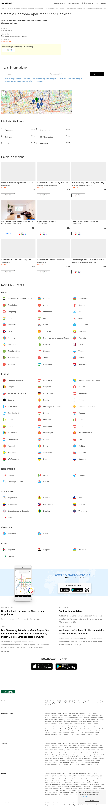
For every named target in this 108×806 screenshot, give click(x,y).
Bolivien (55, 732)
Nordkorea (48, 721)
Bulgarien (95, 721)
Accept (92, 800)
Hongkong (48, 715)
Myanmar (54, 717)
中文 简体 (65, 701)
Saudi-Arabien (53, 719)
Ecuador (81, 732)
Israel (61, 715)
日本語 (47, 701)
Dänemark (77, 723)
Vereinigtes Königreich (58, 725)
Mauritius (89, 734)
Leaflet (46, 113)
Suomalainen (87, 703)
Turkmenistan (75, 719)
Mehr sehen (39, 81)
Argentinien (48, 732)
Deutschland (68, 723)
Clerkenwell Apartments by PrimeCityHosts (55, 183)
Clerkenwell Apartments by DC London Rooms (21, 221)
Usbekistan (100, 719)
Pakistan (100, 717)
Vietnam (93, 719)
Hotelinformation (73, 3)
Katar (46, 719)
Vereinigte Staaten (89, 731)
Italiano (80, 703)
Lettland (72, 727)
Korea (88, 715)
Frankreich (48, 725)
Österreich (67, 721)
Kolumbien (66, 732)
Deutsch (67, 703)
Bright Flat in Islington (46, 221)
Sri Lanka (47, 717)
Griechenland (83, 725)
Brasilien (47, 734)
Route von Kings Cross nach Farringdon (17, 78)
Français (61, 703)
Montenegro (87, 727)
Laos (101, 715)
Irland (102, 725)
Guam (71, 734)
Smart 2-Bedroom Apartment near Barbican (36, 14)
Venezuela (54, 734)
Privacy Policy (84, 796)
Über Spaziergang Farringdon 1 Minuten (14, 36)
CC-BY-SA (68, 113)
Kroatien (96, 725)
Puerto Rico (74, 732)
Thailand (67, 719)
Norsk (93, 703)
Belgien (89, 721)
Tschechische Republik (57, 723)
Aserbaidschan (73, 713)
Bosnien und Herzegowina (78, 721)
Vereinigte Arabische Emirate (53, 713)
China (89, 713)
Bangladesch (82, 713)
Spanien (89, 723)
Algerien (77, 734)
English (52, 701)
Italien (53, 727)
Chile (60, 732)
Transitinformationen (58, 3)
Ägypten (83, 734)
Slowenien (94, 729)
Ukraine (56, 731)
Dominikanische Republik (92, 732)
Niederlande (48, 729)
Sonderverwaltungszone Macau (74, 717)
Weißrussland (48, 731)
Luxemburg (65, 727)
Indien (66, 715)
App (97, 3)
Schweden (87, 729)
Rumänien (74, 729)
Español (73, 703)
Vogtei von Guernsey (72, 725)
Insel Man (47, 727)
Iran (70, 715)
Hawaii (98, 731)
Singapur (61, 719)
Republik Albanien (57, 721)
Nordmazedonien (96, 727)
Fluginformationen (87, 3)
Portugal (67, 729)
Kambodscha (81, 715)
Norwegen (56, 729)
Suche (97, 74)
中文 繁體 (58, 701)
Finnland (95, 723)
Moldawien (79, 727)
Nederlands (48, 705)
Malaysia (86, 717)
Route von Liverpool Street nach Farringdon (18, 81)
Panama (80, 731)
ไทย (75, 701)
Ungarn (91, 725)
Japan (74, 715)
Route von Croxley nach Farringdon (44, 78)
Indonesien (55, 715)
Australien (65, 734)
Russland (62, 731)
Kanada (69, 731)
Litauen (59, 727)
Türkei (82, 719)
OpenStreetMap (55, 113)
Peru (60, 734)
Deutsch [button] (103, 3)
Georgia (95, 713)
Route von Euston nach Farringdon (71, 78)
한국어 (71, 701)
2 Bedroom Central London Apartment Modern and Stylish (26, 260)
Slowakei (101, 729)
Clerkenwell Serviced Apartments (51, 260)
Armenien (65, 713)
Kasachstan (95, 715)
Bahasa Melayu (82, 701)
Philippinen (94, 717)
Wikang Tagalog (53, 703)
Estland (83, 723)
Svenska (99, 703)
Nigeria (96, 734)
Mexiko (74, 731)
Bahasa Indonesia (93, 701)
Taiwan (88, 719)
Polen (62, 729)
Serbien (80, 729)
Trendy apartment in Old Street (84, 221)
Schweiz (47, 723)
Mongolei (61, 717)
